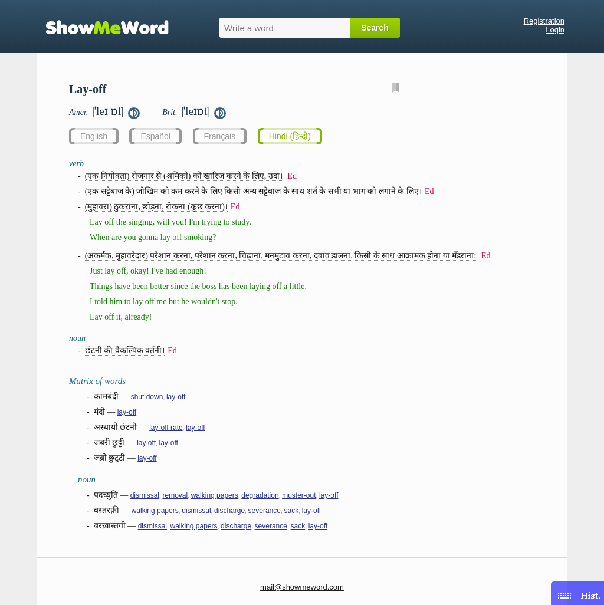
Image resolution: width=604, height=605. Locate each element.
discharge (229, 511)
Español (155, 136)
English (93, 136)
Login (555, 29)
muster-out (299, 495)
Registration (544, 21)
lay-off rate (165, 427)
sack (291, 511)
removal (175, 495)
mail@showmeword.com (302, 587)
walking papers (214, 495)
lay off (146, 443)
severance (264, 511)
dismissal (144, 495)
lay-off (175, 397)
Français (220, 136)
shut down (147, 397)
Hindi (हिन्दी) (290, 136)
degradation (259, 495)
